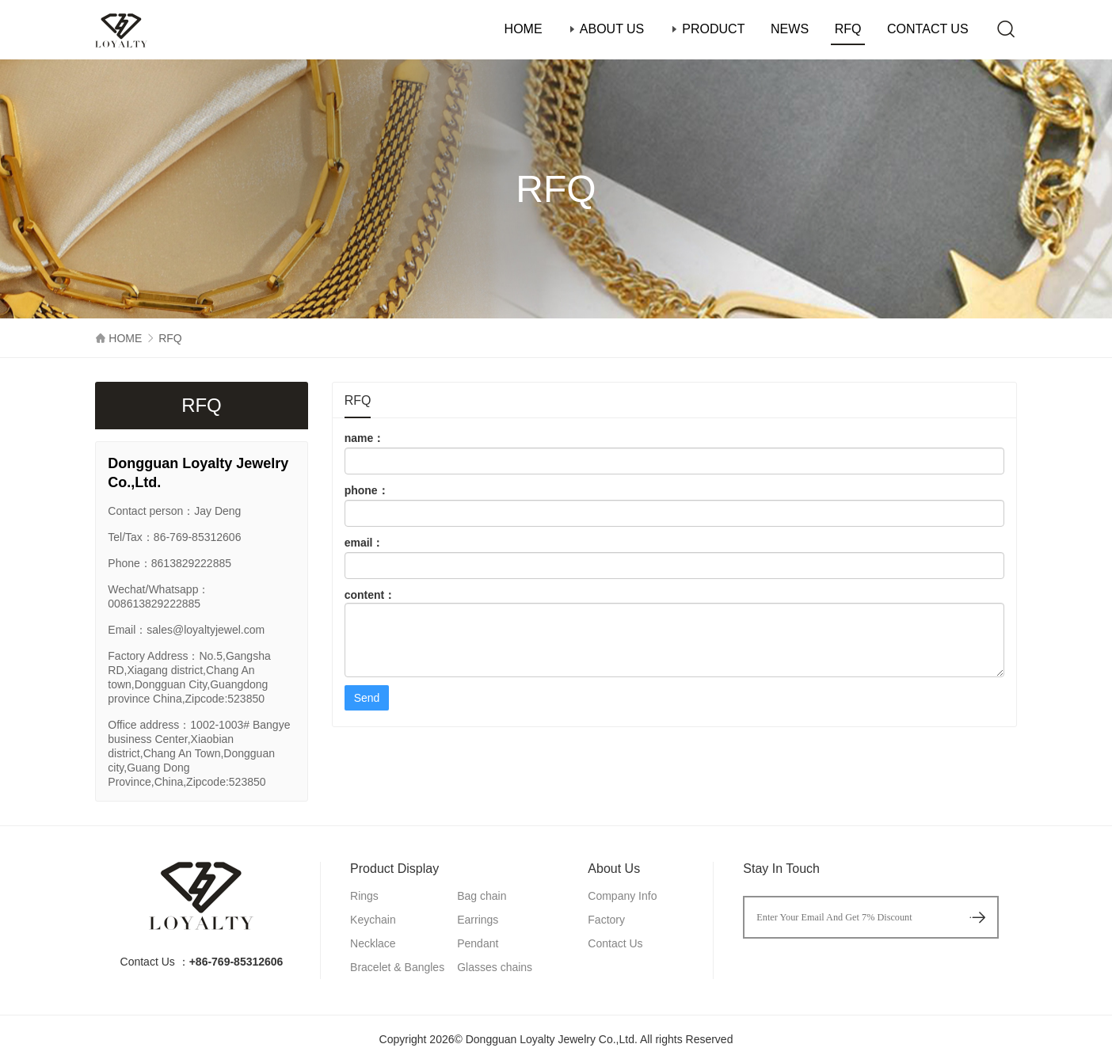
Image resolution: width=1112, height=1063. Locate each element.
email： (674, 557)
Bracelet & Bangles (397, 967)
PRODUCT (707, 29)
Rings (364, 896)
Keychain (373, 919)
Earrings (477, 919)
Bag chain (481, 896)
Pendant (477, 943)
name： (674, 453)
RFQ (848, 29)
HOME (524, 29)
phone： (674, 505)
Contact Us (615, 943)
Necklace (373, 943)
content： (674, 633)
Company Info (622, 896)
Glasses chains (494, 967)
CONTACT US (928, 29)
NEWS (790, 29)
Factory (606, 919)
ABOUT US (606, 29)
